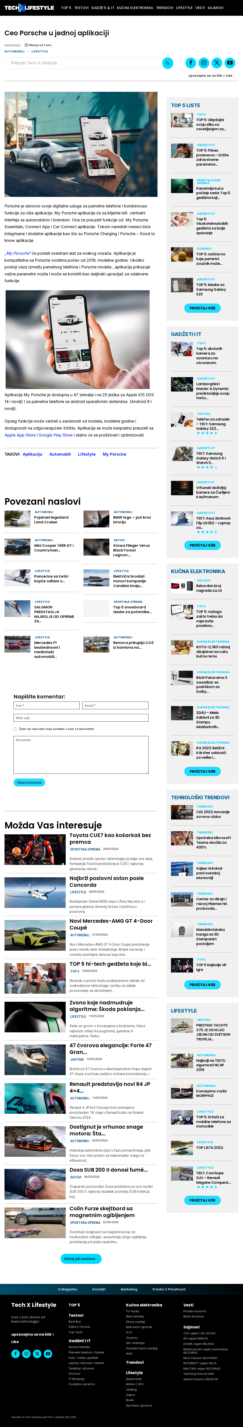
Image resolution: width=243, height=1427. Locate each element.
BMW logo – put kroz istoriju (132, 520)
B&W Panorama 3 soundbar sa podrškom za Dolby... (211, 684)
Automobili (14, 51)
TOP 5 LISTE (185, 105)
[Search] (167, 63)
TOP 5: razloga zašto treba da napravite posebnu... (209, 618)
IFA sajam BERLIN (195, 1338)
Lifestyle (40, 51)
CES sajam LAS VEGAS (199, 1333)
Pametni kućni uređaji (208, 182)
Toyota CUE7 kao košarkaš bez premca (110, 839)
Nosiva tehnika (79, 1347)
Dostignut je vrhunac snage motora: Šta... (106, 1130)
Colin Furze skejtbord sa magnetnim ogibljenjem (102, 1212)
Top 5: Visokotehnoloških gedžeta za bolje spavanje (212, 226)
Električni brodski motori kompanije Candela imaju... (129, 581)
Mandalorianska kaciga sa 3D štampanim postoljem (210, 936)
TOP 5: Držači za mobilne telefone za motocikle (213, 1121)
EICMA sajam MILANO (198, 1344)
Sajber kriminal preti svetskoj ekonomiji (209, 873)
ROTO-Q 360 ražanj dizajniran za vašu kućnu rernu (213, 651)
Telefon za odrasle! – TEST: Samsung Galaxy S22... (213, 424)
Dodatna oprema (82, 1384)
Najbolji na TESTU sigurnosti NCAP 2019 (210, 1065)
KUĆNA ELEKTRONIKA (198, 571)
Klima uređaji (135, 1322)
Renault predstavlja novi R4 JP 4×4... (110, 1087)
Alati (129, 1353)
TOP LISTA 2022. (210, 1147)
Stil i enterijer (135, 1343)
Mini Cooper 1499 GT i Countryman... (54, 548)
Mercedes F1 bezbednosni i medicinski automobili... (47, 649)
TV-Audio (133, 1311)
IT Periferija (77, 1379)
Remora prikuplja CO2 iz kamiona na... (133, 645)
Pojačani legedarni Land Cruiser (51, 520)
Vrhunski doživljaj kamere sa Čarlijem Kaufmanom (213, 492)
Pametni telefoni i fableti (86, 1352)
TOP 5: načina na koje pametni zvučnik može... (210, 259)
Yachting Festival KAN (198, 1373)
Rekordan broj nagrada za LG (209, 588)
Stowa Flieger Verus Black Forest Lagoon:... (131, 550)
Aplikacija (32, 454)
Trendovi (205, 806)
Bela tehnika (135, 1316)
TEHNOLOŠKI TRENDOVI (200, 797)
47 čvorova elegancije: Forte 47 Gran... (111, 1049)
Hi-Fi (129, 1332)
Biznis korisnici (193, 1316)
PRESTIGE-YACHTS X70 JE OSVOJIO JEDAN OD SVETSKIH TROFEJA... (213, 1032)
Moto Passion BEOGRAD (200, 1358)
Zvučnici (204, 248)
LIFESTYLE (184, 1011)
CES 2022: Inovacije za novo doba (213, 814)
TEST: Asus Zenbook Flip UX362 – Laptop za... (213, 523)
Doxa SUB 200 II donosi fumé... (109, 1169)
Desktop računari (81, 1368)
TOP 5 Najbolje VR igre (211, 967)
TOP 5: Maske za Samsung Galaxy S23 (211, 289)
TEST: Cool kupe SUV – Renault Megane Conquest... (213, 1177)
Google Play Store (55, 435)
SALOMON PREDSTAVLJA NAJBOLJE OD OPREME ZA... (54, 614)
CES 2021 (203, 580)
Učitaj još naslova (81, 1258)
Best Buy (75, 1321)
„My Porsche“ (17, 253)
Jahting (77, 1059)
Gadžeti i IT (206, 145)
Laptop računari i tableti (86, 1363)
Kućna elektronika (213, 641)
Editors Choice (79, 1327)
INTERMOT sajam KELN (199, 1363)
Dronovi (74, 1373)
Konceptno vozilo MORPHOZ (211, 1093)
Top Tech (75, 1332)
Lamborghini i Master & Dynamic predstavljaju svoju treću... (213, 391)
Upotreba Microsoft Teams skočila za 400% (213, 842)
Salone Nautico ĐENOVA (200, 1379)
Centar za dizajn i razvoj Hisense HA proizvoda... (211, 903)
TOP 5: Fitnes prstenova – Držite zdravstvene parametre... (212, 157)
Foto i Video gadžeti (83, 1358)
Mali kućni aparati (139, 1327)
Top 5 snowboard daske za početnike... (132, 609)
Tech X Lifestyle (33, 1304)
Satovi (119, 540)
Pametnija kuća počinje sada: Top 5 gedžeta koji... (213, 193)
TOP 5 (74, 971)
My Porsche (114, 454)
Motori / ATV (135, 1384)
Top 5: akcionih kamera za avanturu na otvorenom (209, 355)
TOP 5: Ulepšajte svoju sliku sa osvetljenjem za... (211, 124)
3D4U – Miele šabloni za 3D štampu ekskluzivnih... (208, 719)
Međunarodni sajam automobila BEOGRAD (205, 1351)
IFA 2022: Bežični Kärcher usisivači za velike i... (211, 752)
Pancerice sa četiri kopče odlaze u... (51, 579)
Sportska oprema (128, 601)
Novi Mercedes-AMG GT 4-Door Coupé (111, 924)
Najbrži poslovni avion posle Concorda (107, 882)
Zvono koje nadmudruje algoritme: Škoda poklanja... (107, 1006)
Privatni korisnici (194, 1311)
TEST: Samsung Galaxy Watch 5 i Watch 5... (210, 458)
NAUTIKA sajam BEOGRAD (201, 1368)
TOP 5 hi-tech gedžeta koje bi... (110, 964)
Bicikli (130, 1400)
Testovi (203, 414)
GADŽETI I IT (186, 334)
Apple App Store (20, 435)
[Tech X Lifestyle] (29, 8)
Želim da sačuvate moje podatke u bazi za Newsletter (56, 729)
